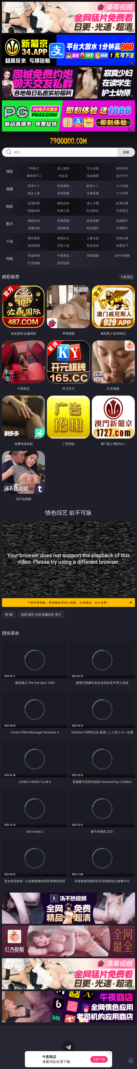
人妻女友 (93, 238)
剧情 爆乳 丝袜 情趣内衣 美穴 (41, 614)
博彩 (9, 171)
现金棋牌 (93, 176)
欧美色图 (93, 221)
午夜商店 (63, 255)
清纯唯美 (63, 228)
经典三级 (63, 210)
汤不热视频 (122, 255)
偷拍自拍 (63, 203)
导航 (9, 258)
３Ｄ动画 (122, 186)
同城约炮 (34, 255)
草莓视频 (93, 255)
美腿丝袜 (34, 228)
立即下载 (99, 1059)
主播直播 (93, 193)
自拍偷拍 (63, 186)
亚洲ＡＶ (34, 186)
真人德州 (63, 168)
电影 (9, 206)
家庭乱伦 (63, 238)
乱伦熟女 (93, 210)
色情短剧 (63, 263)
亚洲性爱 (34, 203)
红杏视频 (34, 263)
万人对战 (93, 168)
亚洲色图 (63, 221)
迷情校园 (34, 245)
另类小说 (63, 245)
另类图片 (122, 228)
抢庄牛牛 (122, 176)
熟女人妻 (34, 193)
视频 (9, 188)
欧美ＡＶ (93, 186)
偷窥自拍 (34, 221)
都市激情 (34, 238)
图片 (9, 223)
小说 (9, 241)
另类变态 (122, 210)
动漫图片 (122, 221)
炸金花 (63, 176)
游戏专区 (122, 168)
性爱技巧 (122, 245)
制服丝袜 (34, 210)
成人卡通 (93, 203)
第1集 (9, 614)
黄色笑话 (93, 245)
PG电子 (34, 168)
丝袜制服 (63, 193)
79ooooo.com (68, 141)
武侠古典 (122, 238)
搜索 (126, 152)
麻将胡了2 (34, 176)
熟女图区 (93, 228)
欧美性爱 (122, 203)
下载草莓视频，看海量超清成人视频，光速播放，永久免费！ (80, 602)
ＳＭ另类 (122, 193)
